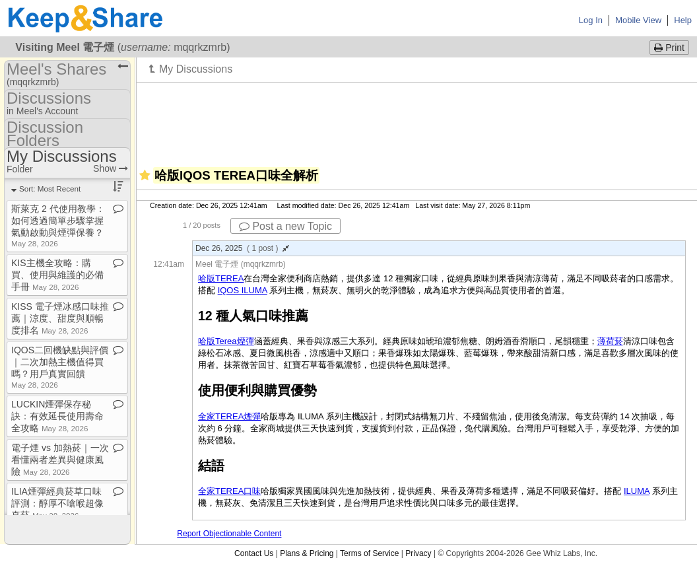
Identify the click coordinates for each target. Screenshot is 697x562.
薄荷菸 (610, 341)
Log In (591, 20)
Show (110, 168)
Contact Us (253, 553)
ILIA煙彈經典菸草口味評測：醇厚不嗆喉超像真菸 (57, 503)
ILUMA (636, 491)
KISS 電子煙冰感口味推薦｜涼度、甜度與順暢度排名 (60, 318)
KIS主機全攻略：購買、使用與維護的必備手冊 (57, 275)
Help (683, 20)
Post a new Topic (285, 226)
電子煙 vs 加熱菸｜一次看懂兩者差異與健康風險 (60, 459)
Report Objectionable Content (229, 533)
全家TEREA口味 (229, 491)
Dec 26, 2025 (242, 248)
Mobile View (638, 20)
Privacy (418, 553)
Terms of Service (369, 553)
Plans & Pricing (306, 553)
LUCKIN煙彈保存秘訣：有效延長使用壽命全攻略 (57, 416)
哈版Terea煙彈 (226, 341)
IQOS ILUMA (242, 290)
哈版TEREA (221, 278)
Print (669, 47)
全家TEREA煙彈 (229, 416)
